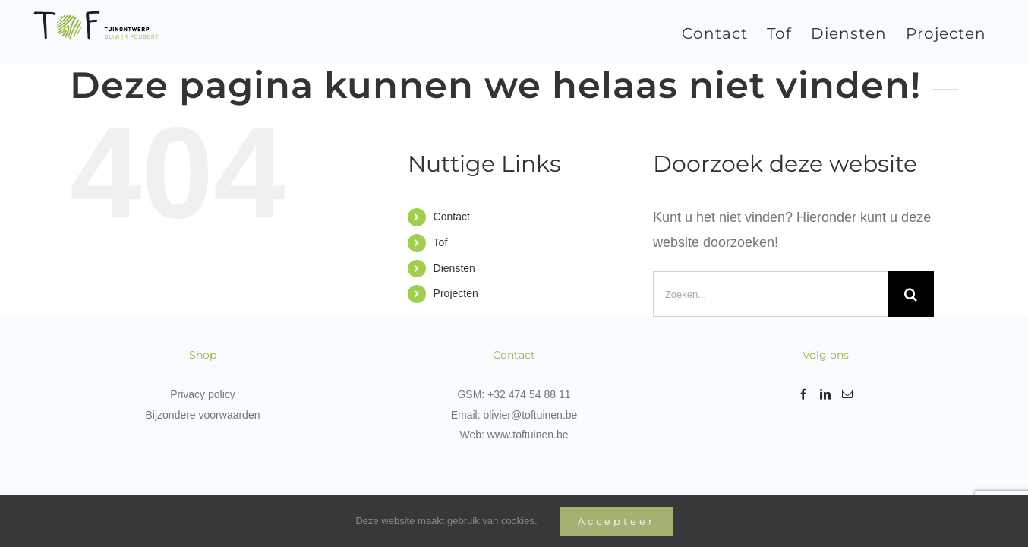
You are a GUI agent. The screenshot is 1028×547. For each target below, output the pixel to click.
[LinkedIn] (825, 394)
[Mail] (847, 394)
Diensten (454, 268)
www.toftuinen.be (528, 434)
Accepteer (616, 521)
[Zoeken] (911, 294)
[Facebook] (803, 394)
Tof (441, 242)
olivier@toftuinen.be (530, 415)
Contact (452, 216)
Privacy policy (202, 394)
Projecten (456, 293)
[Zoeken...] (770, 294)
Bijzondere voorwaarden (203, 415)
